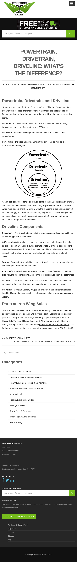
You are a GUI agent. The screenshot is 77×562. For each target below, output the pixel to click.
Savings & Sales (17, 405)
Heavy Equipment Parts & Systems (26, 377)
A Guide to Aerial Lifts (17, 338)
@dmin (22, 84)
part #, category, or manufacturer (54, 324)
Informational (37, 84)
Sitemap (11, 536)
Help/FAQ (11, 529)
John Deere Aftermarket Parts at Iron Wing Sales (43, 341)
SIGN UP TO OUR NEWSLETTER (19, 516)
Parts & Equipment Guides (22, 400)
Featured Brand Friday (20, 371)
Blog (9, 540)
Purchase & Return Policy (18, 525)
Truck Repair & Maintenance (23, 417)
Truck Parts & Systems (58, 84)
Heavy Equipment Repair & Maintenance (28, 383)
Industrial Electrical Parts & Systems (26, 388)
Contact (11, 532)
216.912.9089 (13, 466)
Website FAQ (16, 422)
